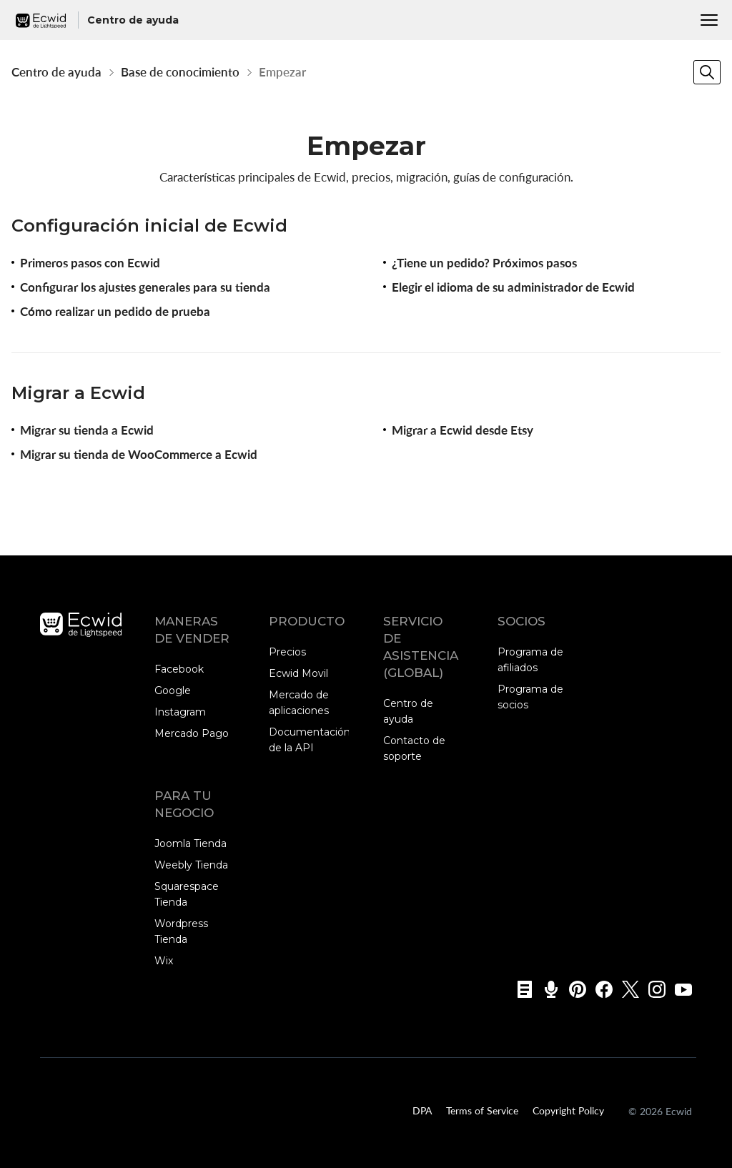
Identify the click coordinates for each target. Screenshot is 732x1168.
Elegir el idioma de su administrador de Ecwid (513, 287)
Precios (287, 651)
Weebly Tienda (191, 864)
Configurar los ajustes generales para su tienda (145, 287)
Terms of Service (482, 1110)
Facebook (179, 669)
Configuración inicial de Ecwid (149, 225)
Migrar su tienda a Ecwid (87, 430)
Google (172, 690)
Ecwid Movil (298, 673)
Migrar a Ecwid (78, 392)
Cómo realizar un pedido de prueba (115, 311)
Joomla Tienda (190, 843)
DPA (422, 1110)
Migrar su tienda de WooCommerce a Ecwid (138, 454)
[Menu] (709, 20)
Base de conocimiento (180, 72)
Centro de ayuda (56, 72)
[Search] (707, 72)
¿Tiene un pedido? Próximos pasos (484, 263)
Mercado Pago (191, 733)
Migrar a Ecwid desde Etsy (462, 430)
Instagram (180, 712)
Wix (163, 960)
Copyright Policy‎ (568, 1110)
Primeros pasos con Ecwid (90, 263)
